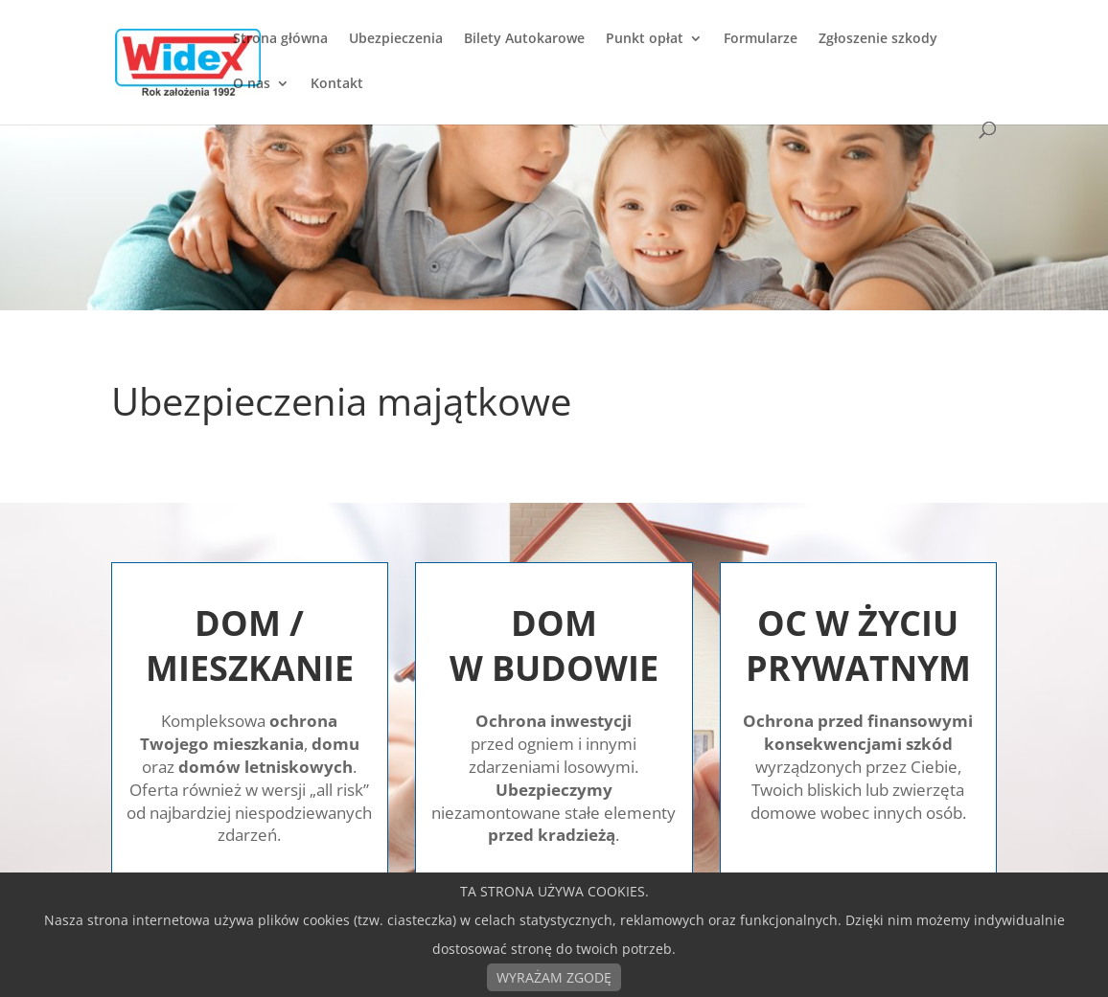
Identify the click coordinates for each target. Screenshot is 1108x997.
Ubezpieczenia (396, 39)
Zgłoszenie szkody (878, 39)
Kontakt (337, 84)
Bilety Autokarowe (524, 39)
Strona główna (280, 39)
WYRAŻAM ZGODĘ (554, 977)
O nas (251, 84)
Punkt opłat (644, 39)
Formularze (760, 39)
